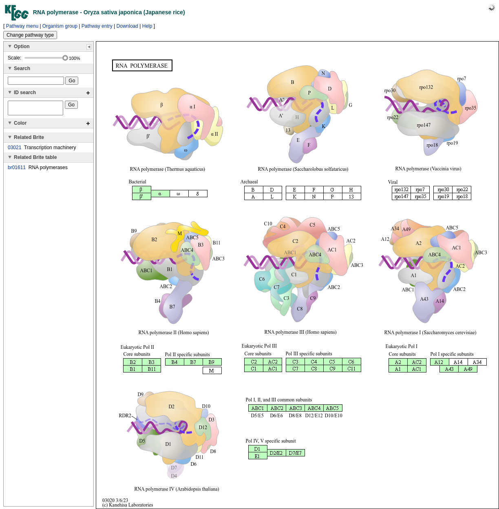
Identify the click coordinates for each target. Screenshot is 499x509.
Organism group (59, 26)
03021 (14, 150)
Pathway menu (22, 26)
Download (127, 26)
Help (147, 26)
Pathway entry (97, 26)
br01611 (17, 170)
